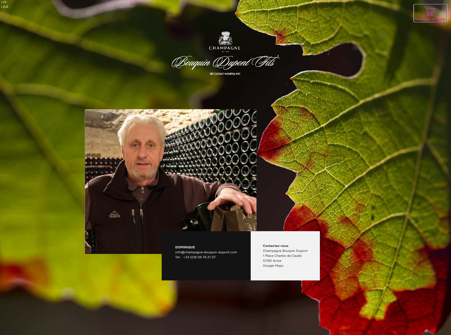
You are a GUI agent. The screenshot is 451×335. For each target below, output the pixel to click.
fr (4, 2)
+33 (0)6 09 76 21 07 (199, 257)
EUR (5, 6)
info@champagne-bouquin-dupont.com (206, 252)
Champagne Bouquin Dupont (285, 251)
